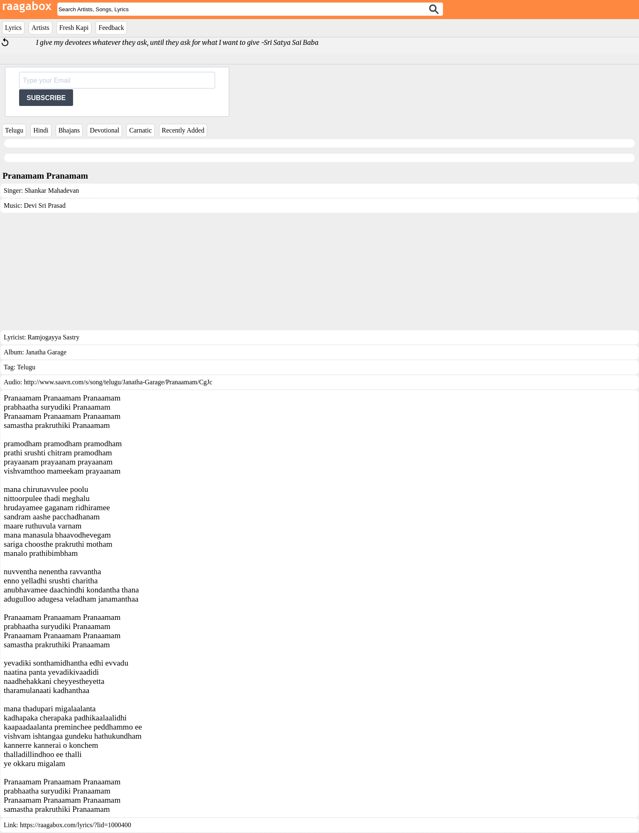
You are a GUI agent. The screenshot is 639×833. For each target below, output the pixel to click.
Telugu (14, 130)
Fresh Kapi (74, 27)
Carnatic (140, 130)
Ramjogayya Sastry (53, 337)
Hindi (40, 130)
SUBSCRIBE (46, 97)
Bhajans (69, 130)
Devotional (104, 130)
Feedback (111, 27)
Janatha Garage (46, 352)
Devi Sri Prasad (44, 205)
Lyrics (13, 27)
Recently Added (183, 130)
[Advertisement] (320, 272)
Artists (40, 27)
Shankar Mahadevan (51, 190)
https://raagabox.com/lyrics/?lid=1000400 (75, 824)
